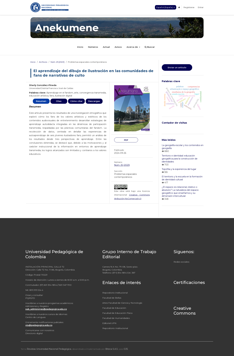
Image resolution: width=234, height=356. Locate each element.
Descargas (94, 101)
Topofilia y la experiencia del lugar (179, 169)
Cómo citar (76, 101)
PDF (126, 140)
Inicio (80, 47)
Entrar (201, 7)
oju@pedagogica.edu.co (38, 325)
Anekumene (67, 28)
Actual (106, 47)
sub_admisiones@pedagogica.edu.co (46, 309)
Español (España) (164, 7)
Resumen (41, 101)
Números (93, 47)
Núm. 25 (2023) (57, 62)
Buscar (150, 47)
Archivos (43, 62)
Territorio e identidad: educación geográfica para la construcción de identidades (179, 158)
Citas (58, 101)
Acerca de (132, 47)
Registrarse (189, 7)
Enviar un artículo (177, 67)
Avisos (118, 47)
